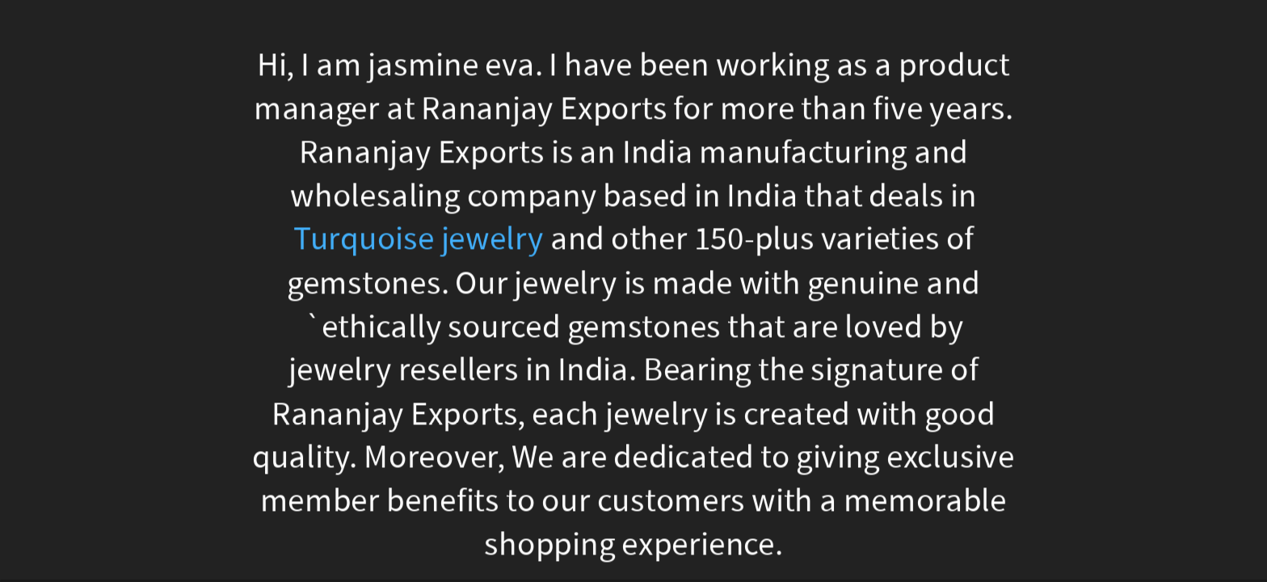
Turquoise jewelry (418, 239)
